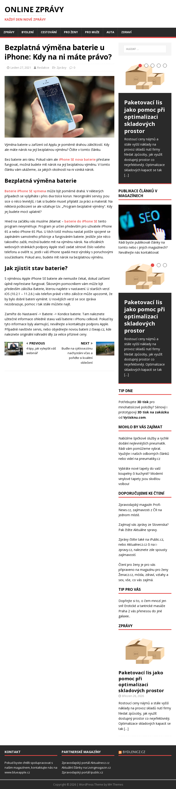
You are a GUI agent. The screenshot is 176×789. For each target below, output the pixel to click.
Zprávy (8, 32)
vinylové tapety (129, 479)
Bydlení (28, 32)
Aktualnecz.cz (137, 544)
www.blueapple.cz (17, 772)
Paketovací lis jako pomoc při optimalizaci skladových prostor (141, 682)
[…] (126, 175)
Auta (110, 32)
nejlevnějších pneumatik (147, 443)
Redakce (43, 67)
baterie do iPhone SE (80, 221)
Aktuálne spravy (145, 530)
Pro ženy (71, 32)
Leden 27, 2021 (21, 67)
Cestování (49, 32)
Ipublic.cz (97, 772)
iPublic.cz (156, 539)
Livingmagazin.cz (99, 767)
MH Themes (115, 784)
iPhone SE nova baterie (77, 159)
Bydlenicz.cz (134, 752)
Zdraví (126, 32)
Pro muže (92, 32)
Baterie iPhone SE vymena (25, 191)
